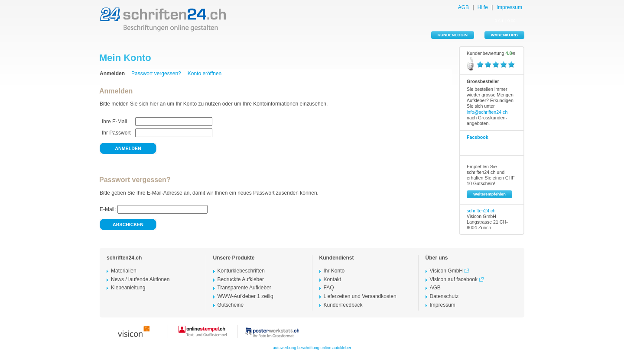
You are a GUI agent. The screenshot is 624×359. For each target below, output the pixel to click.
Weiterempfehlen (489, 194)
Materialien (123, 271)
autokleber (341, 348)
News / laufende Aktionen (140, 279)
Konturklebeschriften (241, 271)
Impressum (509, 7)
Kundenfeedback (343, 305)
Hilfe (483, 7)
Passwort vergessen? (156, 74)
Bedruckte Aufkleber (241, 279)
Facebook (477, 137)
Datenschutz (444, 296)
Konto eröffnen (205, 74)
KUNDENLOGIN (453, 35)
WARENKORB (504, 35)
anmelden (128, 148)
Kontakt (332, 279)
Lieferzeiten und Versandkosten (360, 296)
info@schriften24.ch (487, 112)
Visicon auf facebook (458, 279)
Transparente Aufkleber (244, 288)
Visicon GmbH (450, 271)
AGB (463, 7)
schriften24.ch (481, 210)
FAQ (329, 288)
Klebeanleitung (128, 288)
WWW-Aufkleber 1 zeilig (245, 296)
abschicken (128, 224)
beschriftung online (314, 348)
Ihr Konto (334, 271)
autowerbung (284, 348)
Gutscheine (231, 305)
